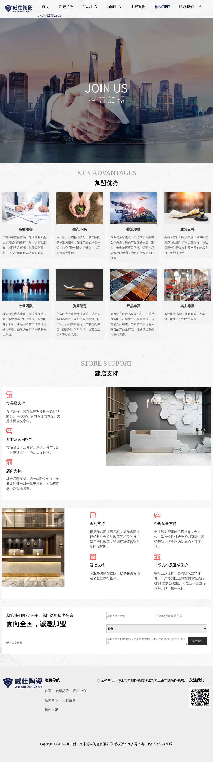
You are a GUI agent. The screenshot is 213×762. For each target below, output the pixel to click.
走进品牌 (65, 7)
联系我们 (186, 7)
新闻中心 (113, 7)
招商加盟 (162, 7)
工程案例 (138, 7)
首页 (45, 7)
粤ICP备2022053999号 (157, 744)
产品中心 (89, 7)
